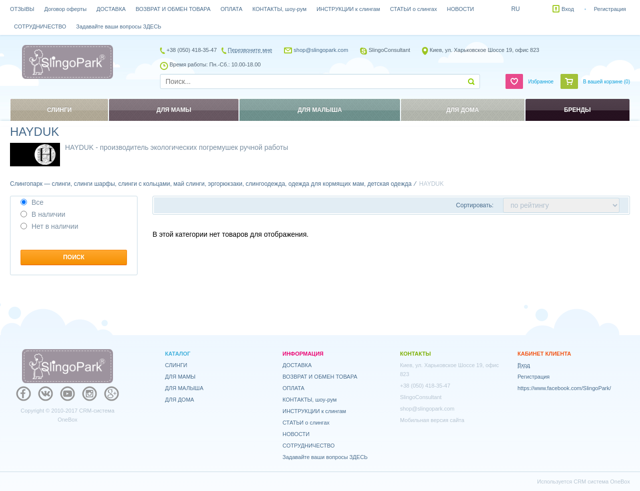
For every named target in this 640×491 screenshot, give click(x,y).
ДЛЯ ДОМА (179, 400)
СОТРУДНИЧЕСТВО (40, 26)
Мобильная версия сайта (432, 420)
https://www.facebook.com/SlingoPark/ (564, 388)
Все (32, 202)
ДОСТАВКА (111, 9)
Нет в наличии (49, 226)
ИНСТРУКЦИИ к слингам (348, 9)
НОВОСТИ (460, 9)
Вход (568, 9)
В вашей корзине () (606, 81)
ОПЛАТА (231, 9)
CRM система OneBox (602, 482)
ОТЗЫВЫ (22, 9)
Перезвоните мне (250, 50)
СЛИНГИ (176, 365)
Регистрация (610, 9)
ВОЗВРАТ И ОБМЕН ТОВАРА (173, 9)
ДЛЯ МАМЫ (180, 377)
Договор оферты (65, 9)
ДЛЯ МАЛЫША (184, 388)
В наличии (43, 214)
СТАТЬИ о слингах (413, 9)
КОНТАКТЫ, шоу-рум (279, 9)
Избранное (541, 81)
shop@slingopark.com (321, 50)
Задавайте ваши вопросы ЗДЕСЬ (118, 26)
